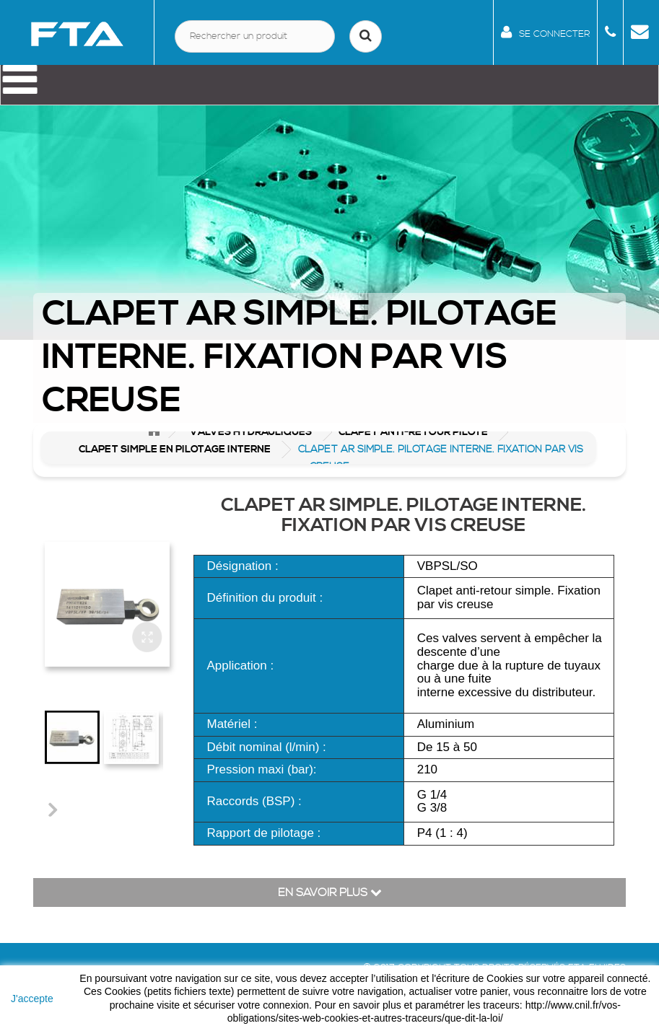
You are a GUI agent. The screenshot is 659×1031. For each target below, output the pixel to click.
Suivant (52, 809)
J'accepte (32, 998)
